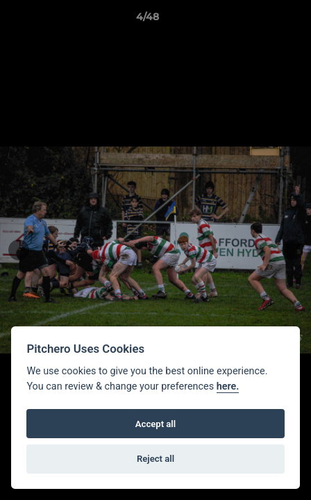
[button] (261, 20)
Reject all (155, 458)
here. (228, 386)
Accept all (155, 424)
